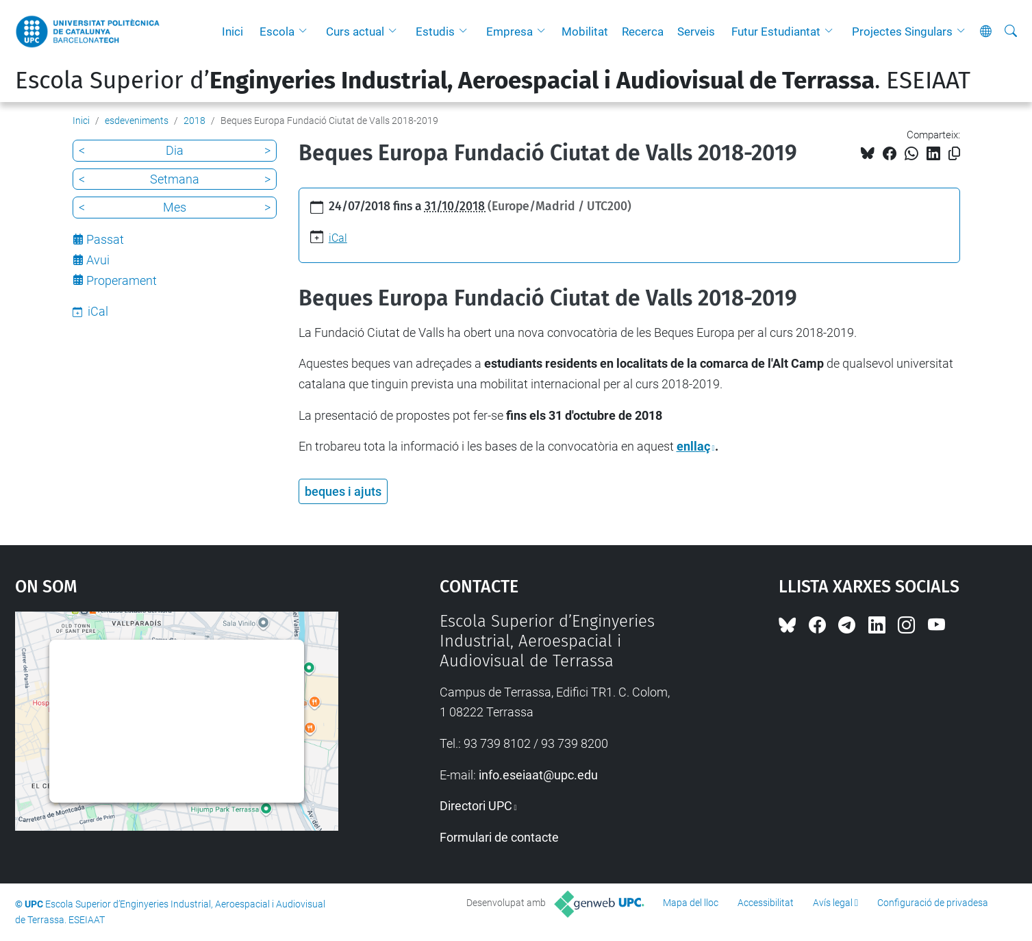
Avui (98, 260)
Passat (105, 239)
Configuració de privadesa (932, 902)
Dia (175, 150)
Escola (277, 31)
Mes (174, 207)
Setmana (174, 179)
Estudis (435, 31)
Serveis (696, 31)
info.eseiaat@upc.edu (538, 775)
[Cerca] (1011, 31)
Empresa (509, 31)
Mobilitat (585, 31)
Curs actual (355, 31)
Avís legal (833, 902)
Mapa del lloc (690, 902)
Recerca (643, 31)
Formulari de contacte (499, 837)
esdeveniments (136, 120)
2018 (194, 120)
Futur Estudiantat (775, 31)
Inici (232, 31)
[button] (306, 31)
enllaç (693, 446)
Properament (121, 280)
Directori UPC (476, 806)
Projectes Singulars (902, 31)
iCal (338, 237)
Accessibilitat (766, 902)
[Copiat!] (954, 154)
